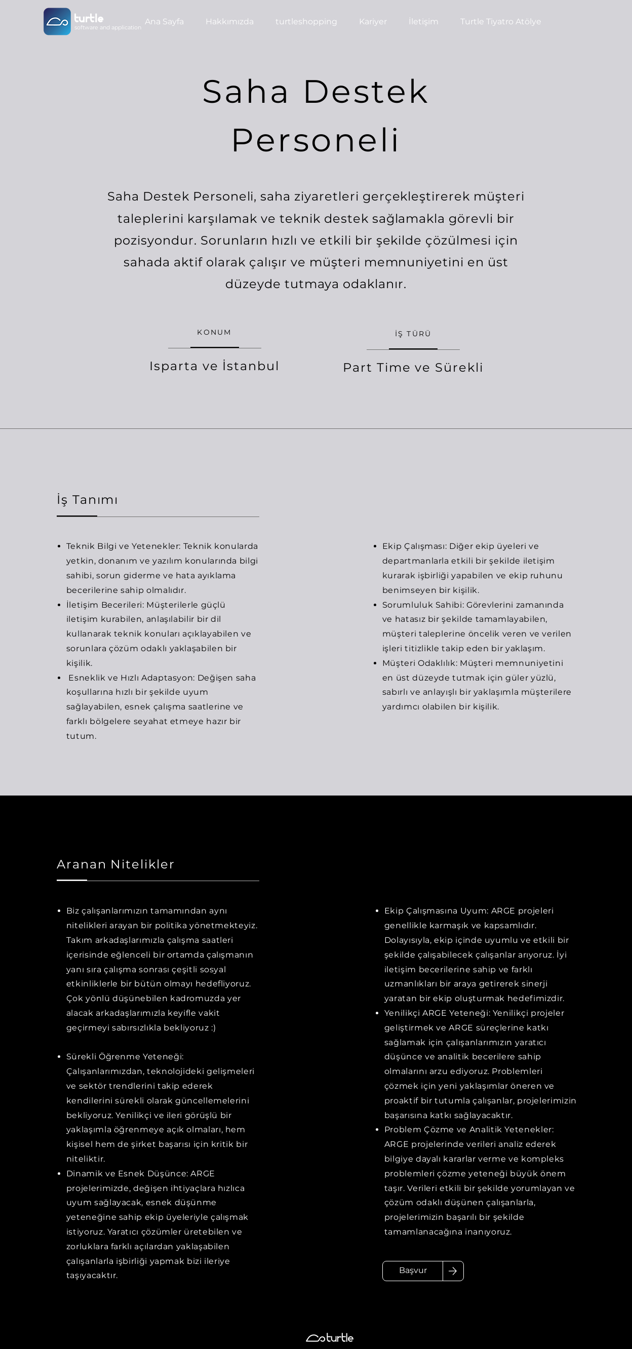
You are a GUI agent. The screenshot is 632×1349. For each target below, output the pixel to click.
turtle (89, 19)
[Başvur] (412, 1271)
